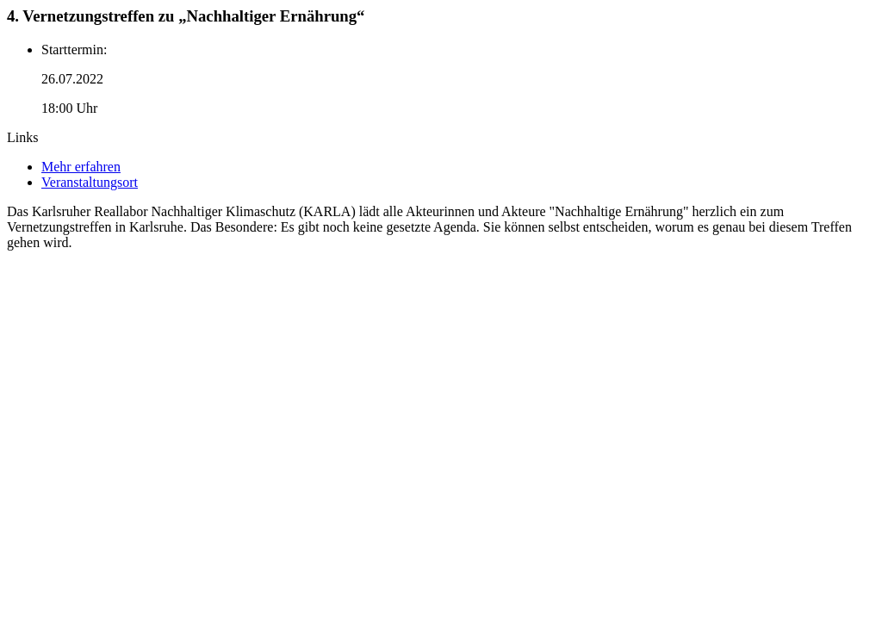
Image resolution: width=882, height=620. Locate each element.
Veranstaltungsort (89, 182)
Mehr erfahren (81, 166)
